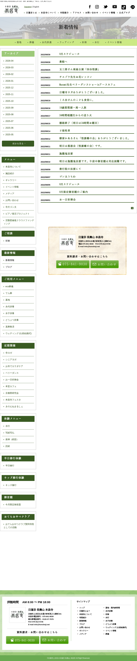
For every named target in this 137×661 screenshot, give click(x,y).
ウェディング (66, 42)
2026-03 (9, 67)
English (36, 7)
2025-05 (9, 134)
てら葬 (8, 293)
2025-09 (9, 108)
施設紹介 (9, 173)
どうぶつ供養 (11, 320)
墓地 (18, 42)
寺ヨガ (8, 353)
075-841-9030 (72, 264)
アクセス (76, 12)
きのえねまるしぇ (13, 406)
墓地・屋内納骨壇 (112, 608)
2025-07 (9, 121)
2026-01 (9, 81)
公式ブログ (123, 12)
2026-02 (9, 74)
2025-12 (9, 87)
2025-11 (9, 94)
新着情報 (9, 260)
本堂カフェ (10, 386)
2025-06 (9, 128)
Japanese (28, 7)
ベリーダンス (11, 373)
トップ (81, 608)
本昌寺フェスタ (12, 400)
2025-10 (9, 101)
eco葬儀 (8, 286)
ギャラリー (10, 180)
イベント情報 (107, 12)
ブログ (8, 267)
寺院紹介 (63, 12)
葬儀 (31, 42)
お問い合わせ (90, 12)
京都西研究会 (11, 393)
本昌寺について (47, 12)
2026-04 (9, 61)
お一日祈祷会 (11, 379)
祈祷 (83, 42)
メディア (9, 193)
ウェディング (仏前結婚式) (18, 333)
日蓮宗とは (30, 12)
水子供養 (9, 313)
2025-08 (9, 114)
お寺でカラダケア (13, 366)
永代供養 (46, 42)
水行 (96, 42)
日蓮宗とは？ (84, 611)
